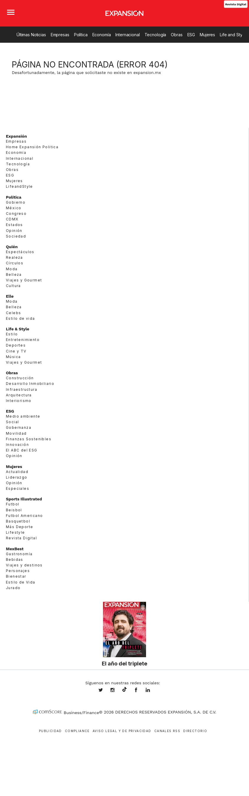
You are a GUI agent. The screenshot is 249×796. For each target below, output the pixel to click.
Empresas (60, 34)
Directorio (195, 731)
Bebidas (14, 559)
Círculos (14, 263)
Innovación (17, 444)
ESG (191, 34)
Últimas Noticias (31, 34)
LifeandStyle (19, 186)
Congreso (16, 213)
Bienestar (16, 576)
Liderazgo (16, 477)
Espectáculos (20, 252)
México (13, 208)
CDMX (12, 219)
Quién (12, 246)
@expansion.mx (124, 689)
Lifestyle (15, 532)
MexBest (15, 548)
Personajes (18, 570)
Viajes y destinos (24, 565)
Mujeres (207, 34)
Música (13, 357)
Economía (101, 34)
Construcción (20, 378)
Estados (14, 225)
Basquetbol (18, 521)
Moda (12, 269)
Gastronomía (19, 554)
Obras (176, 34)
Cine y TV (16, 351)
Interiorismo (19, 400)
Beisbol (14, 510)
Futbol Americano (24, 515)
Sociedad (16, 236)
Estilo (12, 334)
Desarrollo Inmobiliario (30, 383)
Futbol (12, 504)
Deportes (16, 345)
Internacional (127, 34)
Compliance (77, 731)
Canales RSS (167, 731)
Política (81, 34)
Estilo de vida (20, 318)
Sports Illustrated (24, 499)
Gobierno (15, 202)
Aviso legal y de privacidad (122, 731)
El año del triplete (124, 663)
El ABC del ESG (21, 450)
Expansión (16, 136)
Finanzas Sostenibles (28, 439)
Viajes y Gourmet (24, 280)
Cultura (13, 286)
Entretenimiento (23, 339)
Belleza (14, 274)
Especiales (17, 488)
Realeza (14, 257)
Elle (10, 296)
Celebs (13, 313)
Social (12, 422)
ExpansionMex (140, 690)
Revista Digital (235, 4)
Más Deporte (19, 527)
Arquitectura (19, 395)
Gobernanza (18, 427)
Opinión (14, 230)
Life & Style (17, 329)
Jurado (13, 588)
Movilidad (16, 433)
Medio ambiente (23, 416)
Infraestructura (21, 389)
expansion (152, 690)
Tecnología (155, 34)
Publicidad (50, 731)
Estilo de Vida (20, 582)
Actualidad (17, 471)
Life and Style (233, 34)
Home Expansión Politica (32, 147)
